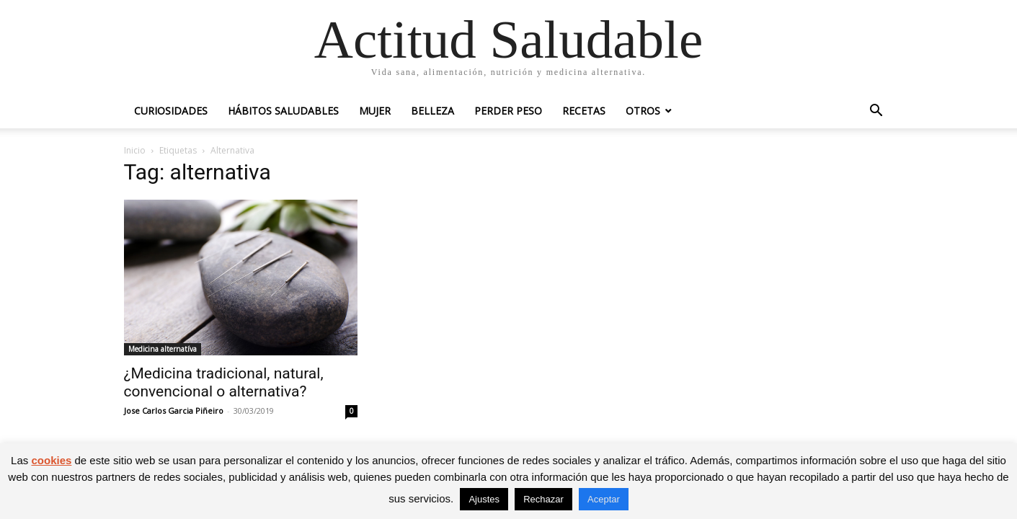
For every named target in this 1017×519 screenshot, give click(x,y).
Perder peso (508, 110)
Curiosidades (171, 110)
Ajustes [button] (483, 499)
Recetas (583, 110)
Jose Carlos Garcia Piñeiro (173, 410)
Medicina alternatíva (162, 349)
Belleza (432, 110)
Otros (643, 110)
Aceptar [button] (603, 499)
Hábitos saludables (283, 110)
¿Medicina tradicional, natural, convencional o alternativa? (224, 382)
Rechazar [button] (543, 499)
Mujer (375, 110)
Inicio (135, 150)
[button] (876, 112)
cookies (51, 460)
